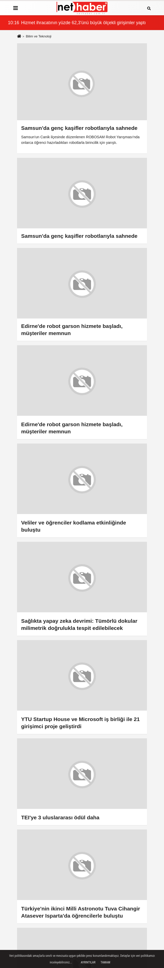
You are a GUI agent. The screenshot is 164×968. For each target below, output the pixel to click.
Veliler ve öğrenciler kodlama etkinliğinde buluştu (73, 526)
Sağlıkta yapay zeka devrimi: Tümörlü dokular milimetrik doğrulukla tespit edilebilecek (79, 624)
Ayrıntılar (88, 962)
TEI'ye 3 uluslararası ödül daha (60, 817)
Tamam (105, 962)
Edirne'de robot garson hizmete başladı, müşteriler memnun (71, 427)
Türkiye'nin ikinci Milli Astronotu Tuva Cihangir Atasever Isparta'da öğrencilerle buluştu (80, 912)
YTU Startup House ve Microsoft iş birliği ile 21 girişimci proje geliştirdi (80, 722)
